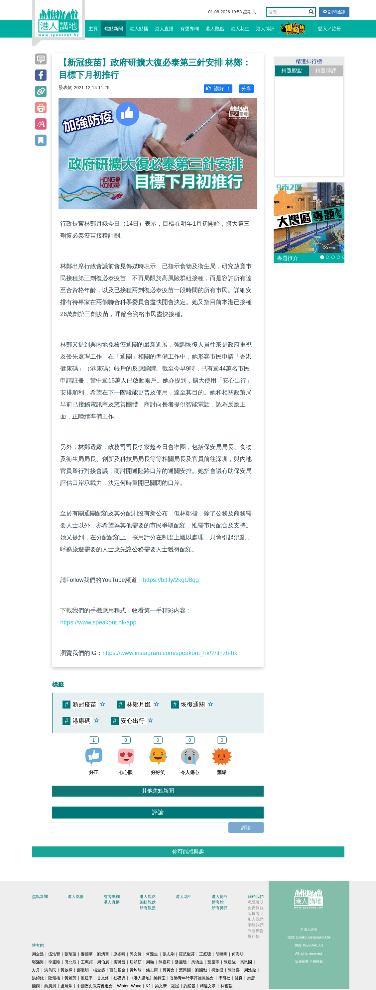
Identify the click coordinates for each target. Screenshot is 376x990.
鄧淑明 (83, 970)
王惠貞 (87, 962)
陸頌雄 (54, 978)
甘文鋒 (103, 978)
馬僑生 (197, 962)
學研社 (224, 978)
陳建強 (230, 962)
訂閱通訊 (334, 11)
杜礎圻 (119, 978)
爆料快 (254, 936)
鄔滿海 (38, 962)
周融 (150, 962)
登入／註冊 (329, 28)
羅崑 (175, 986)
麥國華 (87, 954)
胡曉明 (221, 954)
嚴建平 (87, 978)
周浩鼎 (250, 970)
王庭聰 (205, 954)
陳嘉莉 (165, 962)
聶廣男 (50, 986)
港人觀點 (214, 28)
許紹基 (189, 986)
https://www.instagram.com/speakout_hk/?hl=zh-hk (169, 653)
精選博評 (325, 70)
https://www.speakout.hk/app (98, 622)
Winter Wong (129, 986)
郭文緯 (136, 954)
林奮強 (226, 986)
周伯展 (103, 962)
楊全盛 (99, 970)
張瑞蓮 (70, 954)
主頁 (93, 28)
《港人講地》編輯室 (148, 978)
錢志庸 (152, 970)
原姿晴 (119, 954)
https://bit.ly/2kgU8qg (171, 580)
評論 (246, 827)
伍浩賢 (54, 954)
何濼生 (152, 954)
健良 (239, 978)
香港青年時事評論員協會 (192, 978)
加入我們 (256, 919)
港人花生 (240, 28)
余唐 (251, 978)
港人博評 (265, 28)
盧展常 (66, 986)
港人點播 (139, 28)
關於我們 (256, 896)
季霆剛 (54, 962)
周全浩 (38, 954)
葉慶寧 (213, 962)
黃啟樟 (66, 970)
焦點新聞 (113, 28)
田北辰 (70, 962)
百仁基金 (117, 970)
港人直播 (164, 28)
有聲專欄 (189, 28)
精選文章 (208, 986)
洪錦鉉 (38, 978)
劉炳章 (103, 954)
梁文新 (161, 986)
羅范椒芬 (187, 954)
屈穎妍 (136, 962)
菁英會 (169, 970)
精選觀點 (292, 70)
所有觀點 (148, 908)
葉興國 (185, 970)
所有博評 (220, 908)
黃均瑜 (136, 970)
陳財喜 (234, 970)
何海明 (238, 954)
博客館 (218, 902)
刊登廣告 (256, 931)
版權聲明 (256, 913)
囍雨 (36, 986)
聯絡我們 (256, 925)
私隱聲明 (256, 902)
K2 (148, 986)
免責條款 (256, 908)
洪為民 (50, 970)
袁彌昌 (119, 962)
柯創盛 (217, 970)
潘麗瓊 (181, 962)
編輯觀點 (148, 902)
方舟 (36, 970)
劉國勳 (201, 970)
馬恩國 (246, 962)
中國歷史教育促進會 (95, 986)
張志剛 (169, 954)
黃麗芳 (70, 978)
